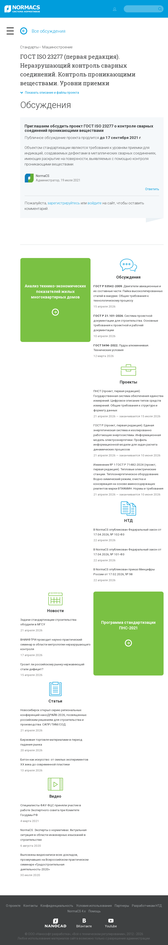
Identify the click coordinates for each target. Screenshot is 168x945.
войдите (95, 203)
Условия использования (94, 905)
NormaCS (42, 176)
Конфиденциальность (57, 905)
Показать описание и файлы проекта (49, 92)
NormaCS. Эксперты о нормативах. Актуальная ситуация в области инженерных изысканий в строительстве (53, 834)
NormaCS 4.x (77, 911)
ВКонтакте (84, 922)
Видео (55, 796)
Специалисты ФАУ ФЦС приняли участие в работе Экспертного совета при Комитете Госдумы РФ (50, 810)
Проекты (128, 382)
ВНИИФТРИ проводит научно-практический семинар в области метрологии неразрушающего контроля (55, 644)
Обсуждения (128, 277)
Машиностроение (57, 47)
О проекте (13, 905)
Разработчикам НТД (147, 905)
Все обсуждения (43, 31)
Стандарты (29, 47)
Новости (55, 610)
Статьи (55, 701)
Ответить (152, 189)
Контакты (30, 905)
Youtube (111, 922)
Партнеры (122, 905)
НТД (128, 520)
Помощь (95, 911)
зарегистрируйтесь (64, 203)
